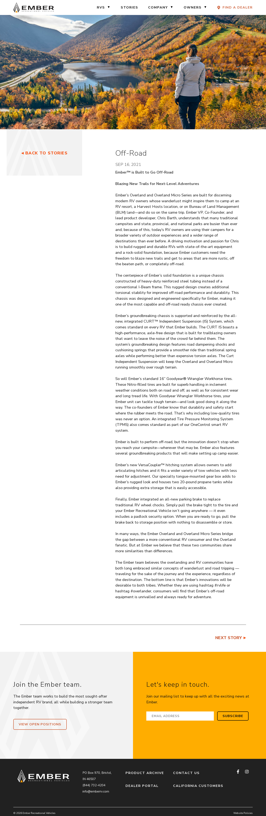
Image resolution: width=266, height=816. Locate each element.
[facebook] (238, 772)
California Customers (198, 786)
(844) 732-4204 (94, 785)
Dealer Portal (142, 786)
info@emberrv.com (96, 791)
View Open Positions (40, 724)
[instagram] (247, 772)
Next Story (228, 638)
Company (158, 7)
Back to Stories (46, 153)
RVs (101, 7)
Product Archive (145, 773)
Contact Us (186, 773)
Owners (193, 7)
